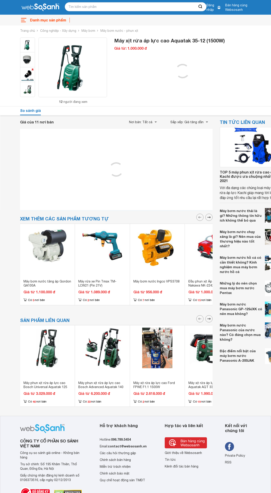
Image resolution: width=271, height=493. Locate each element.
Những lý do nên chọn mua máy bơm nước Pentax (238, 288)
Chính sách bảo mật (115, 473)
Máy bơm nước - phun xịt (119, 30)
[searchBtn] (200, 6)
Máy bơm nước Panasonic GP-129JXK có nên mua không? (241, 309)
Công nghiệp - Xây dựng (58, 30)
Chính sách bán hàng (115, 460)
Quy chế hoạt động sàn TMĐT (122, 480)
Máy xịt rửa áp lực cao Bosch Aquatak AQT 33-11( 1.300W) (210, 385)
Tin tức (170, 459)
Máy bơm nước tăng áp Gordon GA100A (47, 283)
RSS (228, 462)
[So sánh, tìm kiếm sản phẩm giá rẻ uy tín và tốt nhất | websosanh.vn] (40, 7)
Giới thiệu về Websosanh (183, 453)
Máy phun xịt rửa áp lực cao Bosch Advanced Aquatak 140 (100, 385)
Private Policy (235, 455)
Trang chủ (27, 30)
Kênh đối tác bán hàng (181, 466)
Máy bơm (88, 30)
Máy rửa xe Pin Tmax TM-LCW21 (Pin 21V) (97, 283)
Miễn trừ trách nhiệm (115, 466)
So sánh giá (30, 110)
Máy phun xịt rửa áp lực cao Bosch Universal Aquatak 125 (45, 385)
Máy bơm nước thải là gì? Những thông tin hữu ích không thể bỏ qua (241, 215)
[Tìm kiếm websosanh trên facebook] (229, 446)
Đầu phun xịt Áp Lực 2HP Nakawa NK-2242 (207, 283)
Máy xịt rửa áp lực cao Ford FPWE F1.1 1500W (154, 385)
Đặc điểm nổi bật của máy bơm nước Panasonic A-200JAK (238, 355)
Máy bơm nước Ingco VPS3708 (156, 281)
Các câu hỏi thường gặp (118, 453)
